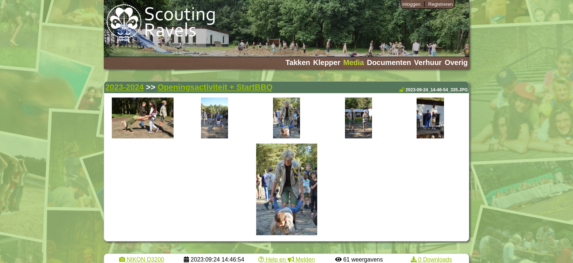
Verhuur (428, 62)
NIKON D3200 (141, 259)
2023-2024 (124, 87)
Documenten (389, 62)
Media (353, 62)
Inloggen (411, 4)
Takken (297, 62)
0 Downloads (431, 259)
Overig (456, 62)
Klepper (326, 62)
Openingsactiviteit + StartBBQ (215, 87)
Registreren (440, 4)
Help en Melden (286, 259)
